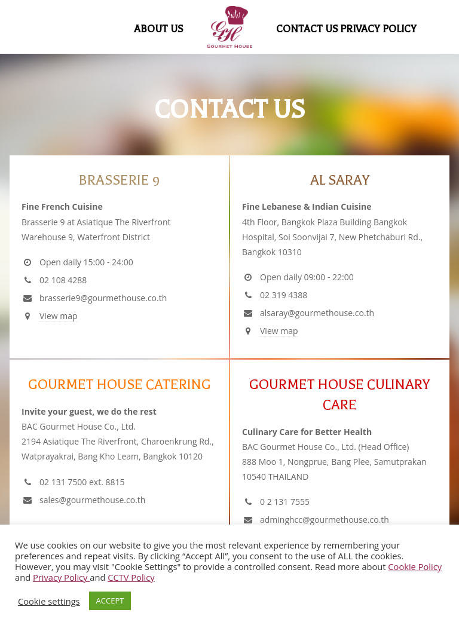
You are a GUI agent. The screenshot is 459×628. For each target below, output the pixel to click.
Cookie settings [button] (49, 601)
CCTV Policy (131, 577)
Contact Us (307, 29)
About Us (158, 29)
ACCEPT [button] (110, 600)
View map (58, 315)
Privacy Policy (378, 29)
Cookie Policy (415, 566)
